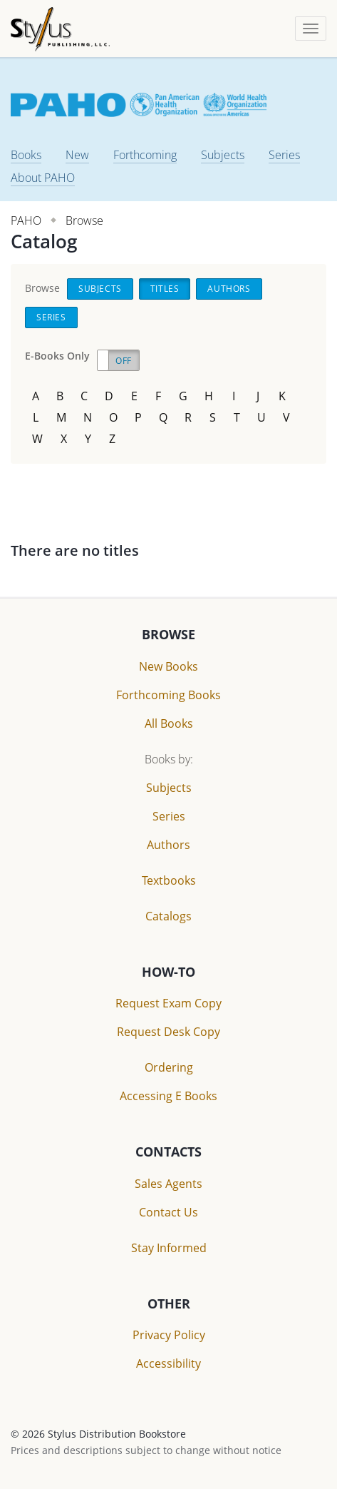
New (77, 155)
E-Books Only (57, 355)
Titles (165, 289)
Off (123, 361)
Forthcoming (145, 155)
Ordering (169, 1067)
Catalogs (168, 916)
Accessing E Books (168, 1096)
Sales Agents (168, 1183)
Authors (228, 289)
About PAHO (43, 178)
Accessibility (168, 1363)
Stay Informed (169, 1248)
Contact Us (168, 1212)
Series (284, 155)
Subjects (222, 155)
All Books (169, 723)
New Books (168, 666)
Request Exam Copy (168, 1003)
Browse (84, 220)
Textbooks (169, 880)
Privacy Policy (169, 1335)
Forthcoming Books (168, 695)
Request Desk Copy (168, 1032)
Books (26, 155)
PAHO (26, 220)
